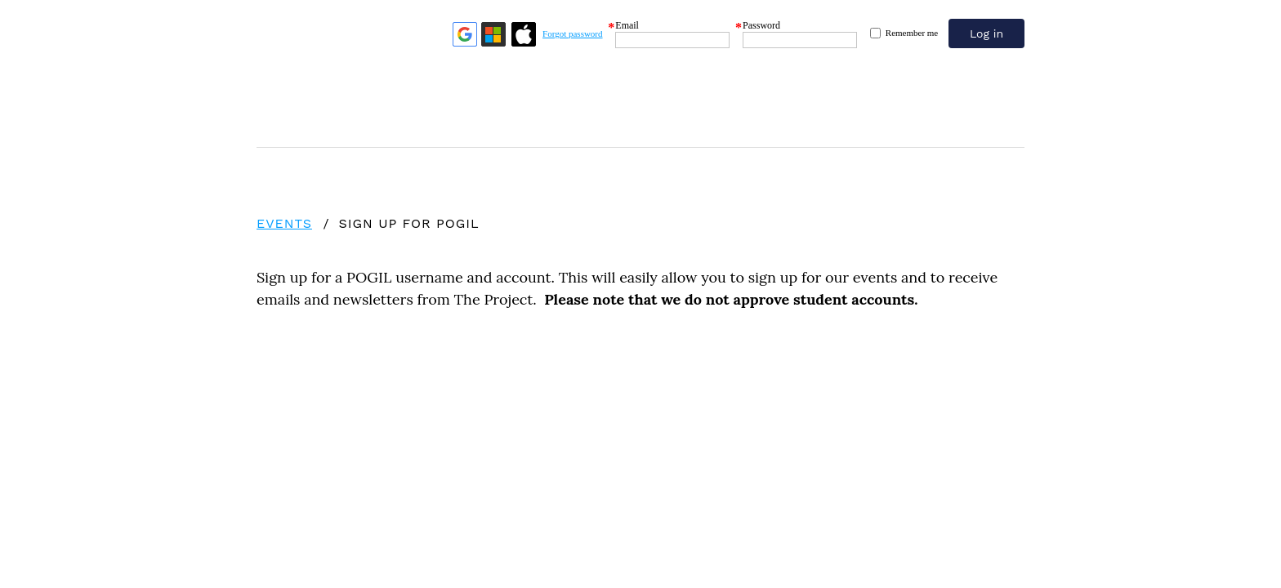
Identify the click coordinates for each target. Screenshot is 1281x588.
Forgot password (572, 33)
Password (761, 25)
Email (627, 25)
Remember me (912, 33)
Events (284, 223)
